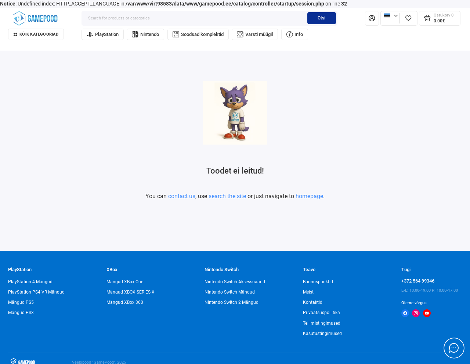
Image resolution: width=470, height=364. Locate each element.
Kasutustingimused (322, 333)
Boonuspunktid (318, 281)
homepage (309, 196)
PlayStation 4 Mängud (30, 281)
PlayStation (103, 34)
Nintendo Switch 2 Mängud (231, 302)
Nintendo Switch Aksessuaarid (235, 281)
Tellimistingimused (321, 323)
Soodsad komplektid (198, 34)
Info (294, 34)
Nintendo (145, 34)
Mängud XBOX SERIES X (130, 292)
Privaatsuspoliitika (321, 312)
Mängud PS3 (21, 312)
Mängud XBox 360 (124, 302)
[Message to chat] (453, 347)
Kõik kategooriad (36, 34)
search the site (227, 196)
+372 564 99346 (417, 281)
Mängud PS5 (21, 302)
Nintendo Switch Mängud (230, 292)
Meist (308, 292)
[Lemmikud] (408, 18)
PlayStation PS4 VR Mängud (36, 292)
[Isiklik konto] (372, 18)
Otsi (321, 18)
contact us (181, 196)
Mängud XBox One (124, 281)
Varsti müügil (255, 34)
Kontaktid (312, 302)
